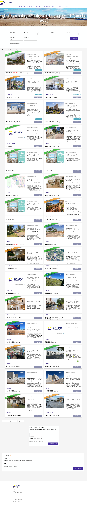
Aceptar (37, 441)
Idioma (67, 6)
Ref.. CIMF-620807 (19, 211)
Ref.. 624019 (20, 186)
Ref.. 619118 (59, 211)
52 (60, 177)
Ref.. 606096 (20, 309)
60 (57, 128)
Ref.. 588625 (20, 382)
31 (22, 226)
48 (15, 79)
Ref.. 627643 (20, 137)
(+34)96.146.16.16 (17, 492)
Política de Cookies (17, 501)
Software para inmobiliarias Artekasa (78, 504)
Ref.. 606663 (59, 284)
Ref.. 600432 (59, 358)
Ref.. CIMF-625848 (19, 162)
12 (60, 348)
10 (18, 299)
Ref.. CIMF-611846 (19, 64)
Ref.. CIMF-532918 (19, 113)
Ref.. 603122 (20, 333)
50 (54, 79)
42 (60, 201)
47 (54, 54)
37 (54, 103)
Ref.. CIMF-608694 (58, 64)
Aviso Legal (15, 497)
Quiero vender (39, 6)
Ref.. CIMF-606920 (58, 260)
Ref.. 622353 (59, 186)
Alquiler (30, 6)
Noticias (61, 6)
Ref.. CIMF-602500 (58, 89)
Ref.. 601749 (20, 358)
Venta (23, 6)
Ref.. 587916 (59, 407)
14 (60, 397)
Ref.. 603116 (59, 333)
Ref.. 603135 (59, 309)
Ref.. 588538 (59, 382)
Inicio (18, 6)
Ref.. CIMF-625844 (58, 162)
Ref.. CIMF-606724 (19, 284)
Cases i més (15, 487)
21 (22, 250)
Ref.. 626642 (59, 137)
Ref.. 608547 (59, 235)
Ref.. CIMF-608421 (19, 89)
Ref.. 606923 (20, 260)
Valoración (47, 6)
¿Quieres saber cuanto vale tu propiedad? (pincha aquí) (44, 18)
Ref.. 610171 (20, 235)
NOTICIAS (7, 455)
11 (22, 324)
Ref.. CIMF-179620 (58, 113)
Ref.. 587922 (20, 407)
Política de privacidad (38, 441)
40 (15, 54)
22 (60, 226)
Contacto (54, 6)
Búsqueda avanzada (15, 43)
